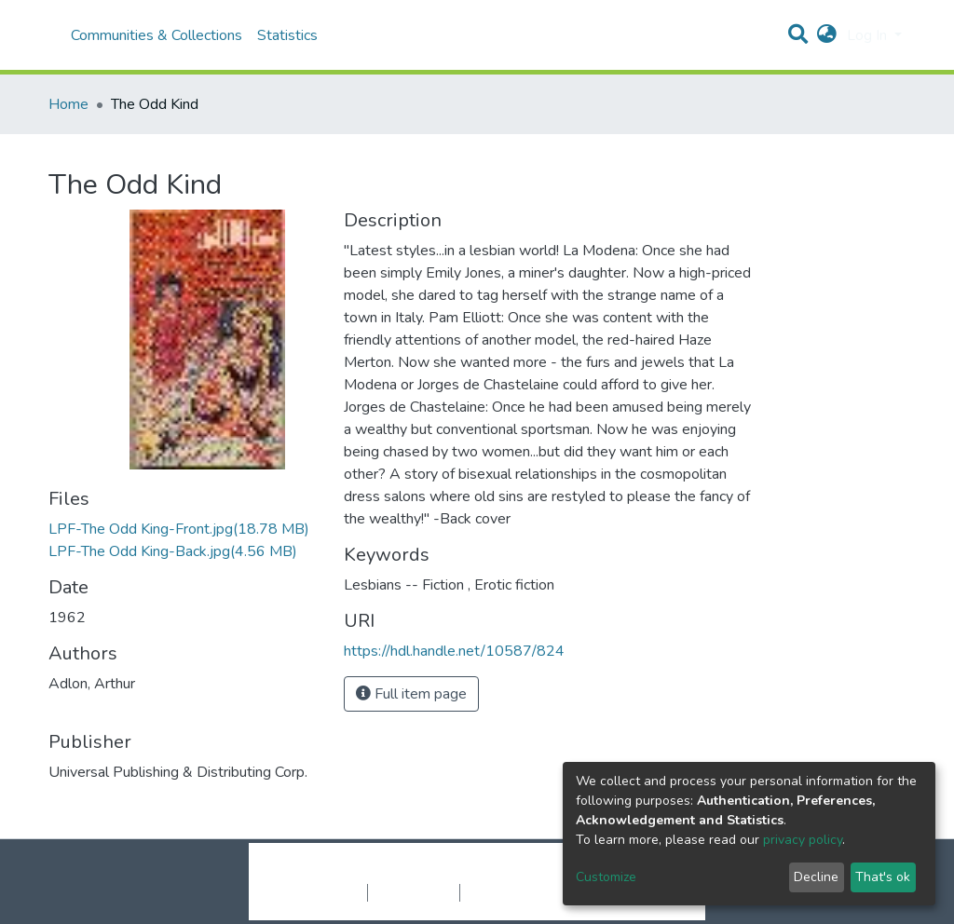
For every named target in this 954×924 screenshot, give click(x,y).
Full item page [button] (411, 694)
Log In (869, 35)
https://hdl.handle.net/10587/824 (454, 651)
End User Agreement (524, 892)
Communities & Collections (156, 35)
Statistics (287, 35)
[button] (827, 35)
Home (68, 104)
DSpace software (363, 873)
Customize (606, 877)
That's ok (882, 877)
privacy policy (802, 840)
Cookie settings (317, 892)
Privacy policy (413, 892)
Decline (816, 877)
